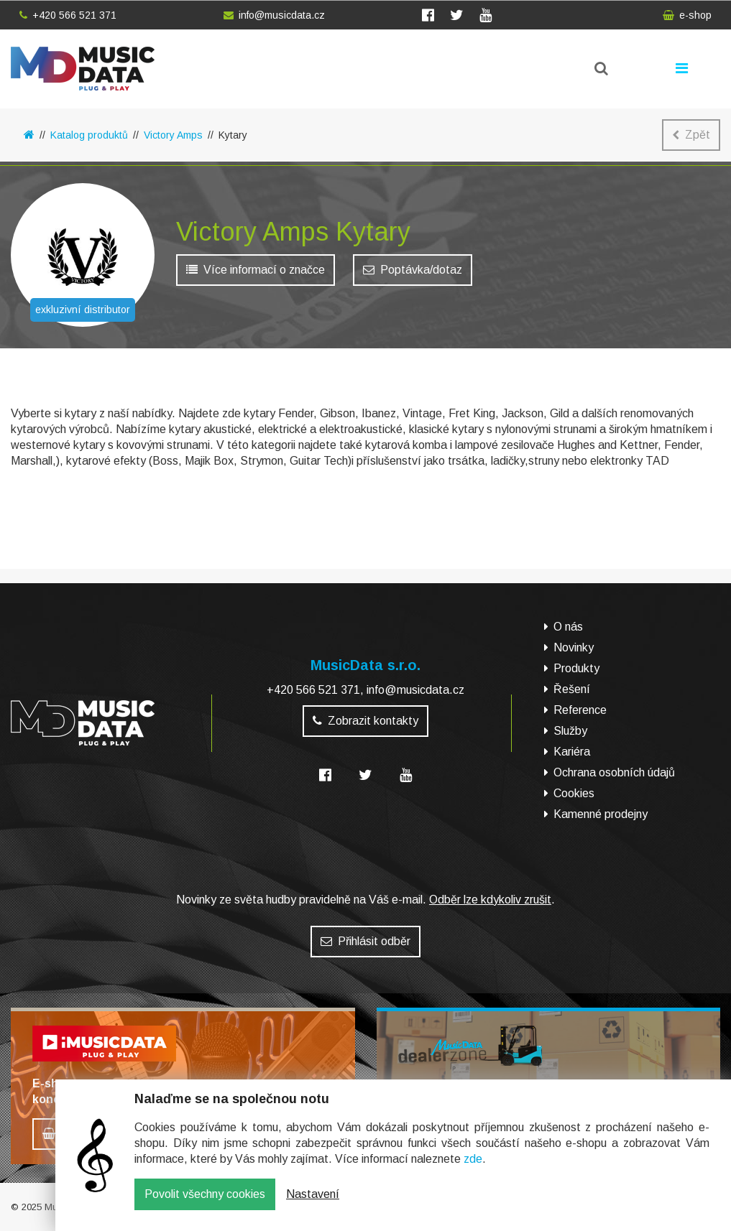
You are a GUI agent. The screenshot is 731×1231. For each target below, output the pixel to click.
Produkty (576, 668)
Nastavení (312, 1204)
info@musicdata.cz (274, 15)
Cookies (573, 793)
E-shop (48, 502)
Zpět (691, 135)
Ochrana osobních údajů (614, 772)
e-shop (687, 15)
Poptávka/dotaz (412, 273)
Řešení (571, 689)
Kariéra (571, 751)
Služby (570, 731)
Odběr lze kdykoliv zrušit (490, 899)
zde (473, 1169)
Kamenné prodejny (600, 814)
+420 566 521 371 (67, 15)
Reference (580, 710)
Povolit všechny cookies (204, 1204)
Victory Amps (173, 135)
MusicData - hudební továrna (83, 68)
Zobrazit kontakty (365, 721)
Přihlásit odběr (365, 941)
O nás (568, 627)
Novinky (573, 647)
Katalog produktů (89, 135)
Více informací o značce (255, 273)
